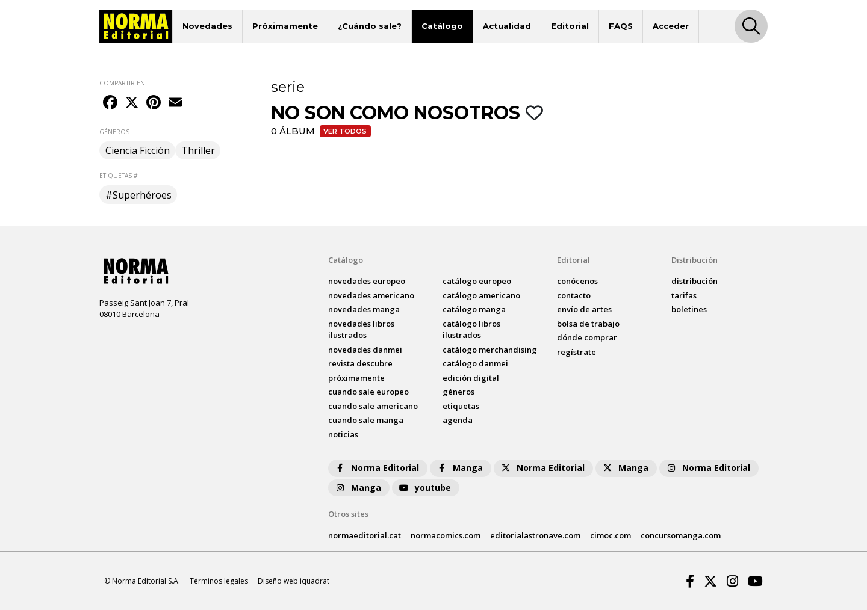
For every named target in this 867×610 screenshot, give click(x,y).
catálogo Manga (474, 309)
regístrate (576, 352)
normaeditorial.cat (364, 535)
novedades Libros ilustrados (361, 329)
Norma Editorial (376, 467)
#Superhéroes (138, 195)
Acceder (671, 26)
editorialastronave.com (535, 535)
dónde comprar (587, 337)
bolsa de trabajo (588, 323)
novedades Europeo (366, 281)
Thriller (198, 150)
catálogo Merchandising (490, 349)
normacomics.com (445, 535)
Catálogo (442, 26)
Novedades (207, 26)
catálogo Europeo (477, 281)
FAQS (621, 26)
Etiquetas (461, 406)
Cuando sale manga (365, 419)
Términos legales (219, 581)
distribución (694, 281)
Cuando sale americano (373, 406)
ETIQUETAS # (118, 175)
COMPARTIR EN (122, 83)
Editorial (570, 26)
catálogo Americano (481, 295)
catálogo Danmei (475, 363)
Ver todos (345, 131)
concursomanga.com (681, 535)
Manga (459, 467)
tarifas (684, 295)
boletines (689, 309)
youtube (424, 487)
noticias (343, 434)
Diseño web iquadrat (293, 581)
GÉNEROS (114, 132)
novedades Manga (364, 309)
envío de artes (584, 309)
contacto (574, 295)
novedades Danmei (365, 349)
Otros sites (348, 513)
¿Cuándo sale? (370, 26)
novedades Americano (371, 295)
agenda (458, 419)
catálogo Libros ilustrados (471, 329)
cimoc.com (610, 535)
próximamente (356, 377)
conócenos (577, 281)
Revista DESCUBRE (360, 363)
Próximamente (285, 26)
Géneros (458, 391)
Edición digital (471, 377)
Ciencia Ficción (137, 150)
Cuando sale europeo (368, 391)
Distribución (694, 259)
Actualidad (507, 26)
